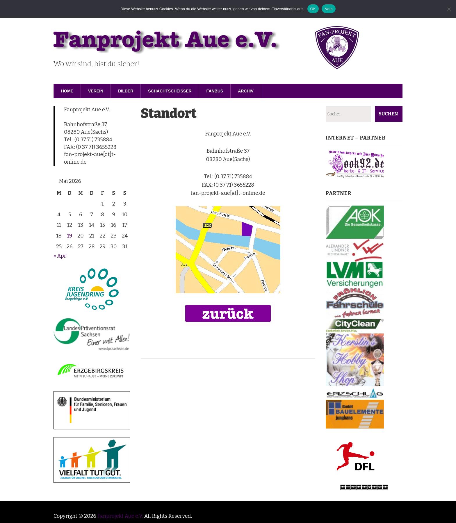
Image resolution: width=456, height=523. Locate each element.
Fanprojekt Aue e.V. (120, 516)
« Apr (60, 256)
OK (313, 9)
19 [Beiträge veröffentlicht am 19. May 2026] (69, 236)
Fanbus (214, 91)
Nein (329, 9)
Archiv (246, 91)
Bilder (125, 91)
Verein (95, 91)
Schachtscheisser (169, 91)
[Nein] (449, 9)
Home (67, 91)
